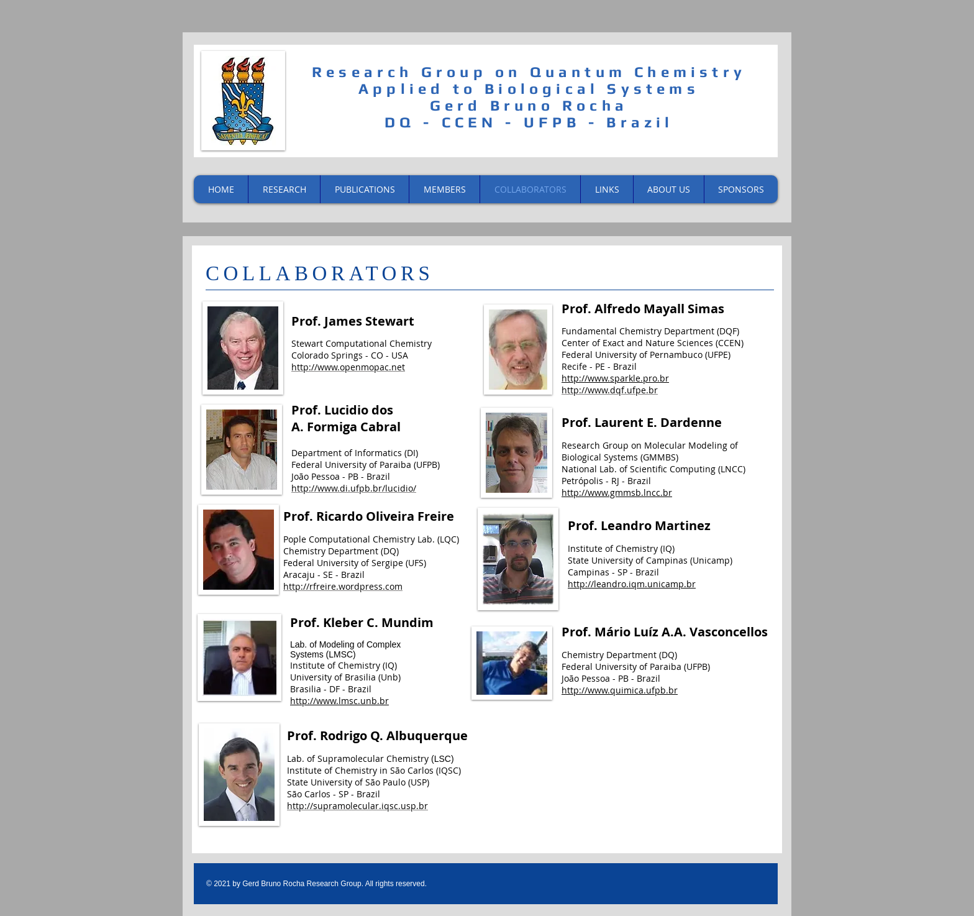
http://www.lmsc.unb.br (339, 701)
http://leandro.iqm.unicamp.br (632, 584)
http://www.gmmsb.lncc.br (617, 492)
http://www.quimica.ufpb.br (620, 690)
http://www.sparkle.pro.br (615, 378)
